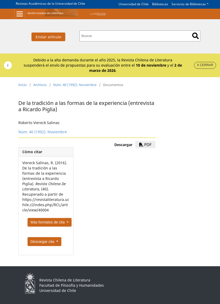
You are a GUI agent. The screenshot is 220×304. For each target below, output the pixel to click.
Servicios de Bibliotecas (188, 4)
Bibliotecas (160, 4)
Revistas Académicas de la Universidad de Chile (50, 3)
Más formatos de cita (48, 222)
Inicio (22, 84)
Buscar (195, 36)
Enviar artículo (48, 36)
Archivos (40, 84)
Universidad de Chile (134, 4)
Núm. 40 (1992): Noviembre (74, 84)
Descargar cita (43, 241)
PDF (145, 144)
